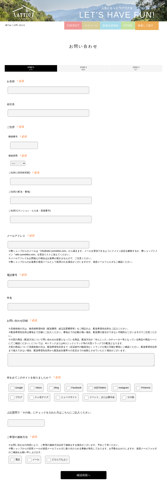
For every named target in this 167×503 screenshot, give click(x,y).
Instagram (124, 387)
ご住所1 (19, 172)
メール (35, 459)
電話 (17, 459)
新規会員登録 (110, 25)
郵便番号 (13, 136)
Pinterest (145, 387)
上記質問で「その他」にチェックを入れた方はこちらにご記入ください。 (50, 412)
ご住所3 (29, 210)
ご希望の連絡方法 (17, 436)
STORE (128, 25)
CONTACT (73, 25)
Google (19, 387)
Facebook (76, 387)
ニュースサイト (69, 397)
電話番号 (12, 274)
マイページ (91, 25)
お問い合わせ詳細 (17, 320)
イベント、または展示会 (102, 397)
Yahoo (38, 387)
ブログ (18, 397)
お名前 (11, 81)
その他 (130, 397)
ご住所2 (19, 191)
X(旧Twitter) (100, 387)
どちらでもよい (60, 459)
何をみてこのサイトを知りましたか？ (29, 377)
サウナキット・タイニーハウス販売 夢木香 (110, 489)
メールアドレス (16, 235)
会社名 (11, 104)
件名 (9, 297)
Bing (56, 387)
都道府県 (13, 155)
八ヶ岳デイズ (41, 397)
